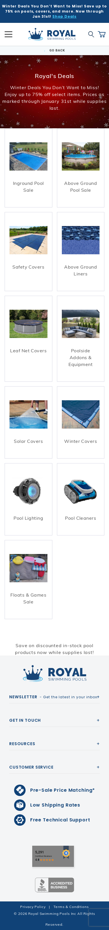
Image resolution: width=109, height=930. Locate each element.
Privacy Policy (32, 907)
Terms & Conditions (71, 907)
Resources (22, 744)
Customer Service (31, 767)
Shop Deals (64, 16)
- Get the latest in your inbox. (53, 697)
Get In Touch (25, 720)
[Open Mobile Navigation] (8, 34)
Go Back (54, 50)
